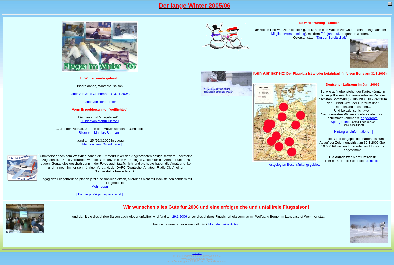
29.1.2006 (179, 216)
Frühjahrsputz (330, 34)
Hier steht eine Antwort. (225, 224)
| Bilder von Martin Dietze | (100, 121)
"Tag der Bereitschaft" (331, 37)
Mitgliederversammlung (288, 34)
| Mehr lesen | (100, 186)
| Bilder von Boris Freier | (100, 102)
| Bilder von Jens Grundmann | (99, 144)
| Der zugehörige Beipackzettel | (99, 194)
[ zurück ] (197, 253)
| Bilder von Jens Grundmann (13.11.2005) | (100, 94)
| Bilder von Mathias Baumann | (99, 133)
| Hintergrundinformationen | (352, 132)
